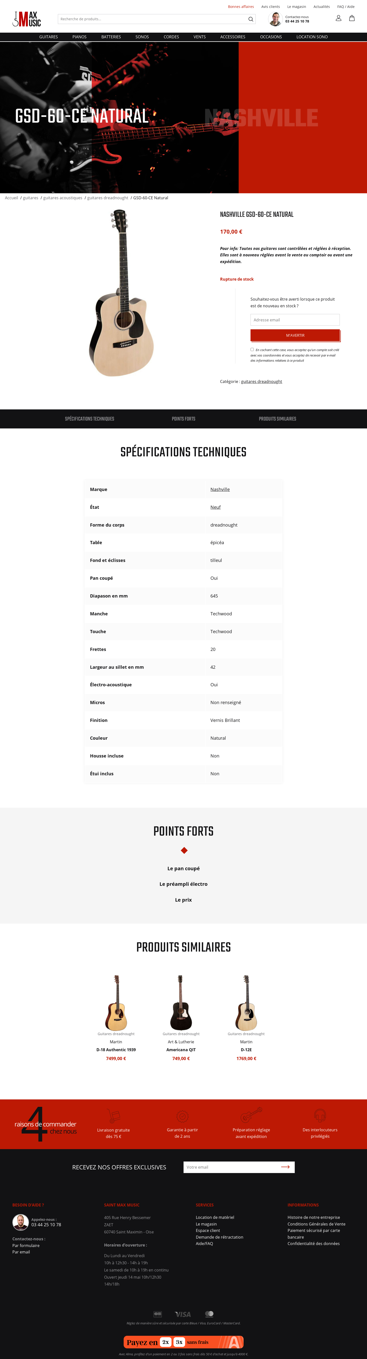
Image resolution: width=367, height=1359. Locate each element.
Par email (21, 1252)
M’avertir (295, 335)
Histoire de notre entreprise (314, 1217)
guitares (48, 37)
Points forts (183, 419)
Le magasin (296, 6)
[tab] (90, 418)
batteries (111, 37)
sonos (142, 37)
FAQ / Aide (346, 6)
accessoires (232, 37)
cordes (171, 37)
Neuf (215, 507)
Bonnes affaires (241, 6)
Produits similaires (277, 419)
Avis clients (270, 6)
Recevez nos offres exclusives (119, 1167)
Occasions (271, 37)
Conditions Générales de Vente (316, 1224)
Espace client (208, 1230)
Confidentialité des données (314, 1243)
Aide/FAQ (204, 1243)
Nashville (220, 489)
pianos (79, 37)
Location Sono (312, 37)
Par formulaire (26, 1245)
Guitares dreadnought (116, 1033)
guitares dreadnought (261, 381)
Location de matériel (215, 1217)
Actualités (322, 6)
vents (200, 37)
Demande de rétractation (219, 1237)
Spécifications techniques (89, 419)
